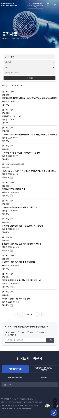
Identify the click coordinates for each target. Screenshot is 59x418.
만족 (22, 332)
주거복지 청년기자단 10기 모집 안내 (16, 298)
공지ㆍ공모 (16, 38)
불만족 (41, 332)
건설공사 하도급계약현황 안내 (13, 189)
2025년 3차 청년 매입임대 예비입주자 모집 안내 (21, 152)
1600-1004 (13, 402)
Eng (48, 5)
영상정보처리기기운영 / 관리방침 (43, 369)
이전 (22, 314)
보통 (31, 332)
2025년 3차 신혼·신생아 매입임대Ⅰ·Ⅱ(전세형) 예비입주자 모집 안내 (29, 134)
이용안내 (44, 377)
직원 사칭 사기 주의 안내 (11, 116)
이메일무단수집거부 (15, 377)
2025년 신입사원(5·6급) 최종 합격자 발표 (19, 262)
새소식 (7, 38)
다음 (37, 314)
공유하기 (54, 40)
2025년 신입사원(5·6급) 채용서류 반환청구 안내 (21, 244)
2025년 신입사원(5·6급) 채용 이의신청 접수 (19, 207)
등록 (50, 340)
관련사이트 (7, 385)
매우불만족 (12, 335)
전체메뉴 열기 (55, 4)
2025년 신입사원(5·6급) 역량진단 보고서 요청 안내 (22, 225)
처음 (17, 314)
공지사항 (26, 38)
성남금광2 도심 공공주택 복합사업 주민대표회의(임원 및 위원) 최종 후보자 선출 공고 (29, 171)
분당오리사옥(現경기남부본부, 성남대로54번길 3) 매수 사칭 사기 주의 (29, 98)
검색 (31, 78)
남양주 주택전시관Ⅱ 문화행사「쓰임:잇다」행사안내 (21, 280)
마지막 (41, 314)
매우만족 (11, 332)
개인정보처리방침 (15, 369)
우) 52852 (5, 399)
